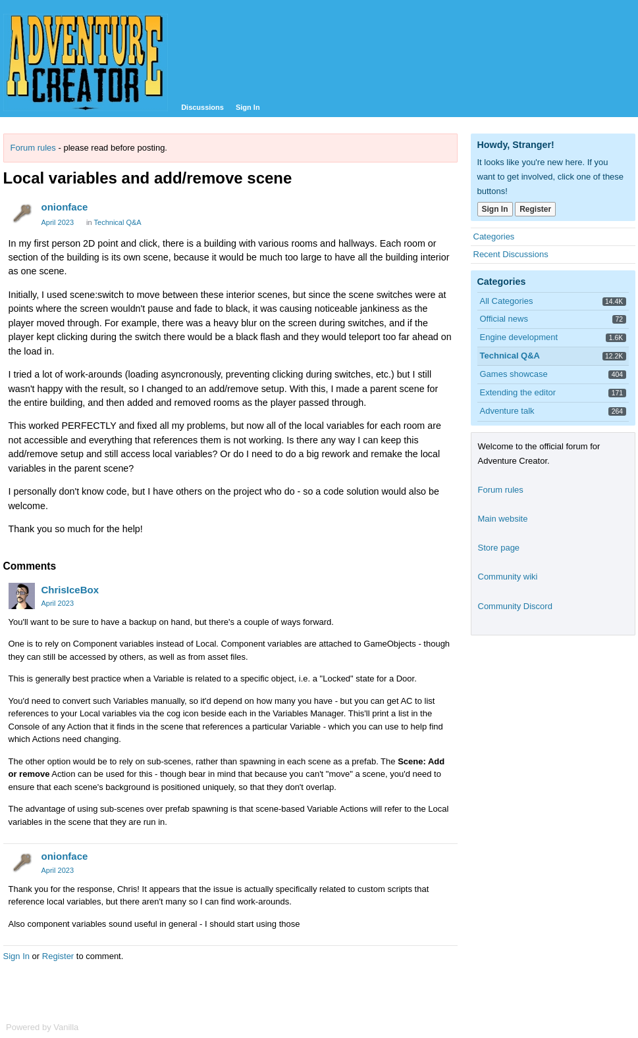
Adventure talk (507, 411)
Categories (494, 236)
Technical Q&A (118, 222)
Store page (499, 548)
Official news (504, 319)
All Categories (506, 301)
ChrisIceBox (70, 589)
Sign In (248, 107)
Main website (503, 519)
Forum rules (33, 148)
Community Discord (515, 606)
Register (58, 956)
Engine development (519, 337)
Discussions (202, 107)
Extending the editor (518, 392)
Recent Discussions (510, 254)
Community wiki (508, 576)
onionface (64, 206)
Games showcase (514, 374)
